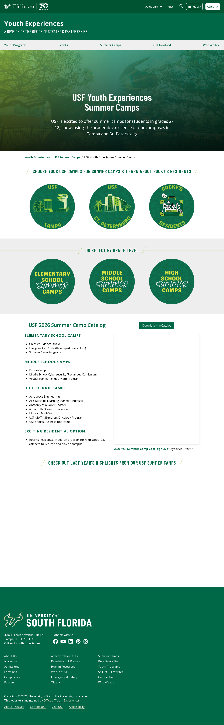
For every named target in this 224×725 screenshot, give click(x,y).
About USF (11, 656)
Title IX (55, 682)
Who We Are (211, 45)
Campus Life (12, 677)
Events (63, 45)
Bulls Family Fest (109, 661)
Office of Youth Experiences (62, 700)
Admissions (11, 667)
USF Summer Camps (67, 157)
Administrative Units (64, 656)
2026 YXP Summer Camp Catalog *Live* (142, 449)
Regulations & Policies (65, 661)
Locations (10, 672)
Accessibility (77, 707)
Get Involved (162, 45)
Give (170, 6)
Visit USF (57, 707)
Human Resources (63, 667)
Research (10, 682)
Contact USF (38, 707)
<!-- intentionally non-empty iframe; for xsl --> (112, 523)
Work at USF (59, 672)
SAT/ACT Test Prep (111, 672)
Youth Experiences (33, 23)
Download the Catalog (157, 325)
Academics (11, 661)
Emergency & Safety (64, 677)
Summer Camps (110, 45)
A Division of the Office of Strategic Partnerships (46, 31)
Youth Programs (15, 45)
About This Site (14, 707)
